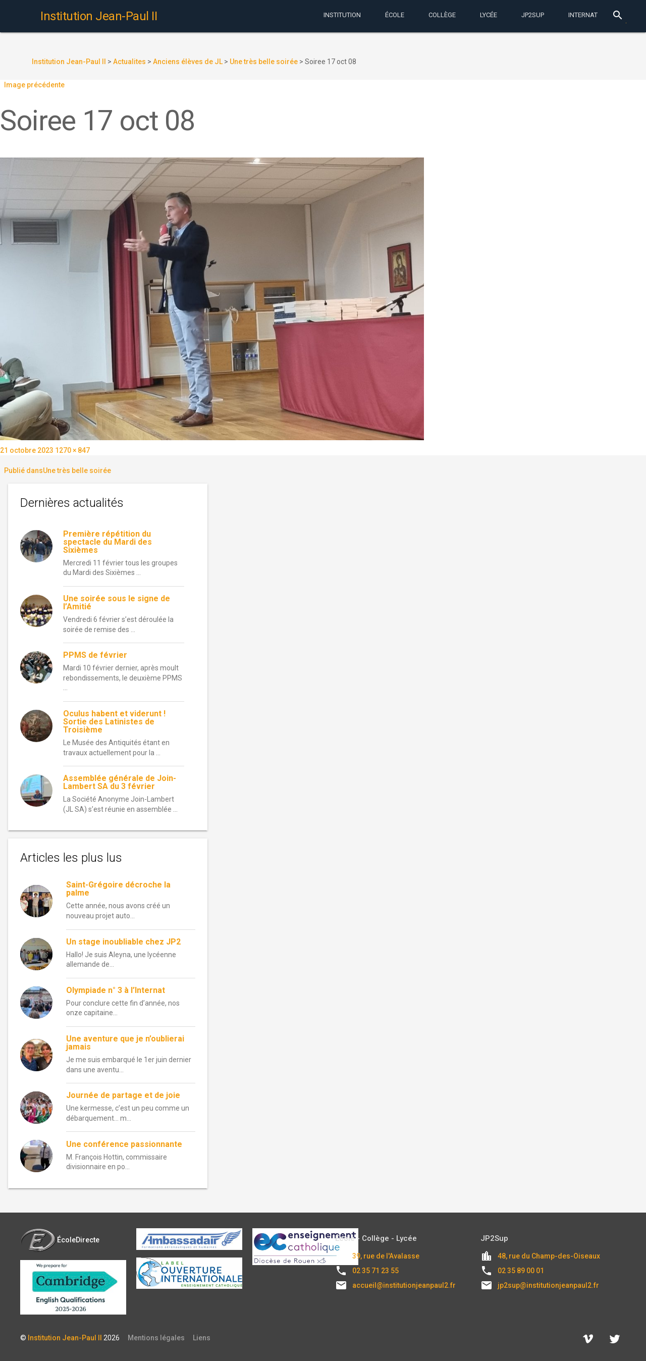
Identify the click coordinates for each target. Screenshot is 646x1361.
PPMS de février (95, 655)
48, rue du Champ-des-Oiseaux (549, 1256)
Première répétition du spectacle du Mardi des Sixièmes (107, 542)
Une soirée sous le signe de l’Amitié (116, 602)
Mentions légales (156, 1338)
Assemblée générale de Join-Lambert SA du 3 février (119, 782)
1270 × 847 (72, 450)
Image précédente (34, 85)
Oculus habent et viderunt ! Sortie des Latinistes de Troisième (114, 722)
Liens (201, 1338)
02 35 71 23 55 (375, 1271)
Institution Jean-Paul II (65, 1338)
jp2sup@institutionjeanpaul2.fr (548, 1285)
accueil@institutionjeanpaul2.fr (404, 1285)
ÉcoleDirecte (59, 1240)
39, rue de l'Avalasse (385, 1256)
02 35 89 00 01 (521, 1271)
